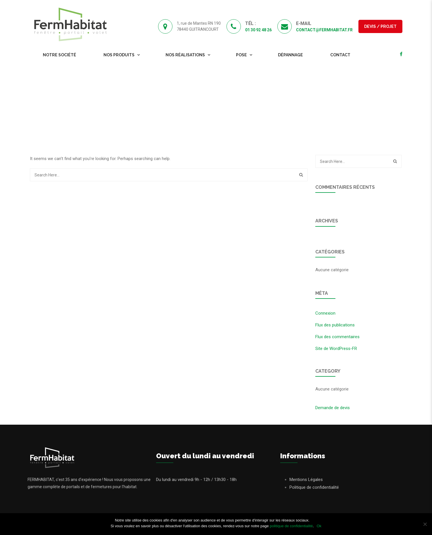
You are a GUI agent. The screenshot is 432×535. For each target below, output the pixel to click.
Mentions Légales (306, 479)
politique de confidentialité (291, 526)
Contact (340, 55)
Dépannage (290, 55)
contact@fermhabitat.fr (324, 30)
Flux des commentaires (337, 336)
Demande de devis (332, 407)
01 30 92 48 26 (258, 30)
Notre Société (59, 55)
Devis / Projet (380, 26)
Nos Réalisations (185, 55)
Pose (241, 55)
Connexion (325, 313)
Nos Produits (119, 55)
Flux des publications (335, 325)
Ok (319, 526)
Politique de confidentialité (314, 487)
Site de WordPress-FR (336, 348)
